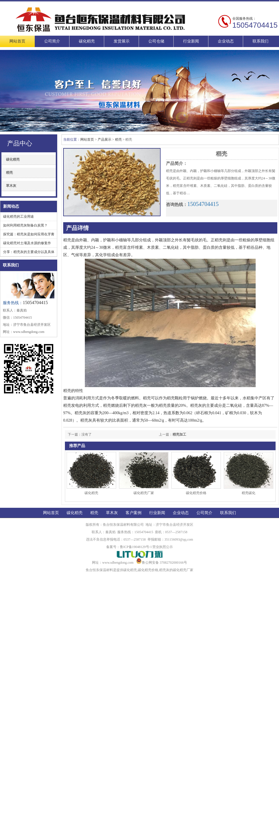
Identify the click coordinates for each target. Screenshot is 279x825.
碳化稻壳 (87, 41)
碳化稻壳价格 (196, 493)
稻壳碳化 (248, 493)
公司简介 (52, 41)
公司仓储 (156, 41)
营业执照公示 (162, 547)
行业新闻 (191, 41)
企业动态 (226, 41)
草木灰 (11, 186)
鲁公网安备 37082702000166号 (161, 563)
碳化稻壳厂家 (144, 493)
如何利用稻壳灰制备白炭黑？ (25, 225)
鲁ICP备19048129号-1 (136, 547)
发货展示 (122, 41)
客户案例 (133, 513)
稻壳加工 (179, 434)
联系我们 (260, 41)
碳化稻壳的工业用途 (18, 217)
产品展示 (104, 139)
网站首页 (17, 41)
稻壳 (9, 173)
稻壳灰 (164, 570)
